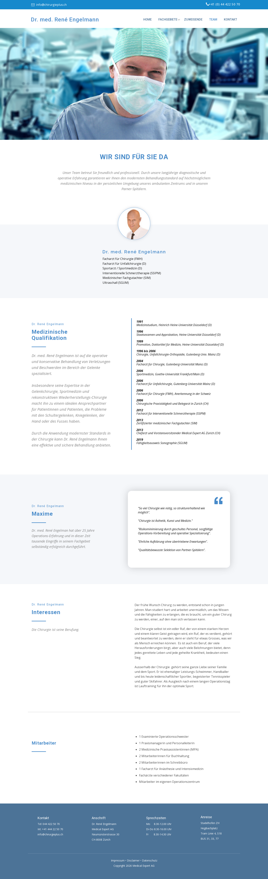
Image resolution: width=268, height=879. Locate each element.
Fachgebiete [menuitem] (167, 19)
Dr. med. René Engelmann (65, 19)
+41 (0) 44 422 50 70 (223, 4)
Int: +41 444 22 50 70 (50, 829)
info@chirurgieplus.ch (49, 5)
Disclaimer (133, 860)
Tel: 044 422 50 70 (49, 824)
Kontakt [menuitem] (230, 19)
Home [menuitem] (147, 19)
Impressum (118, 860)
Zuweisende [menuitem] (193, 19)
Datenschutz (149, 860)
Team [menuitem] (213, 19)
